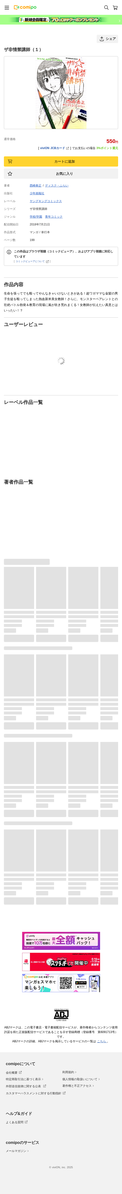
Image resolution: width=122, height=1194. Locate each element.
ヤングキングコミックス (46, 201)
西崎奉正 (35, 185)
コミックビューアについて (32, 261)
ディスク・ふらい (56, 185)
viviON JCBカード (54, 148)
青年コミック (54, 216)
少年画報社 (37, 193)
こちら (102, 1041)
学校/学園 (36, 216)
